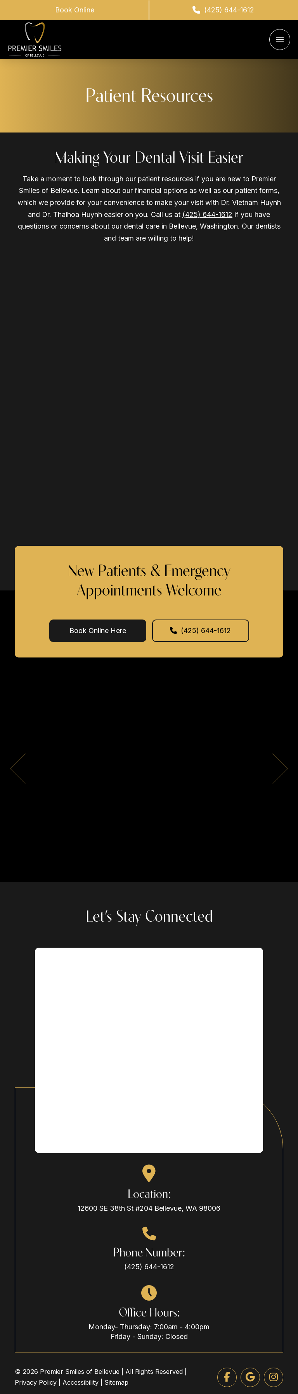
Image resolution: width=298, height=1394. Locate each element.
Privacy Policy (36, 1382)
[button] (279, 39)
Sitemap (116, 1382)
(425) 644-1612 (207, 214)
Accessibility (80, 1382)
